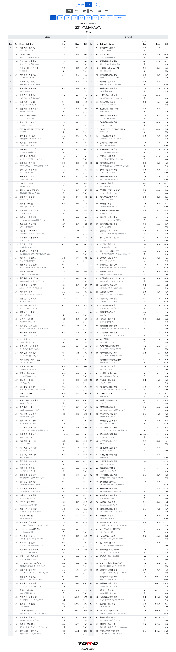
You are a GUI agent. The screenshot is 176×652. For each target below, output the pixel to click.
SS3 (84, 11)
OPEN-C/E (120, 17)
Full (88, 4)
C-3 (74, 17)
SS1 (69, 11)
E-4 (60, 17)
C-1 (109, 17)
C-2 (102, 17)
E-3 (81, 17)
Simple (81, 4)
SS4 (91, 11)
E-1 (88, 17)
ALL (53, 17)
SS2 (77, 11)
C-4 (95, 17)
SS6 (106, 11)
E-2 (67, 17)
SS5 (99, 11)
